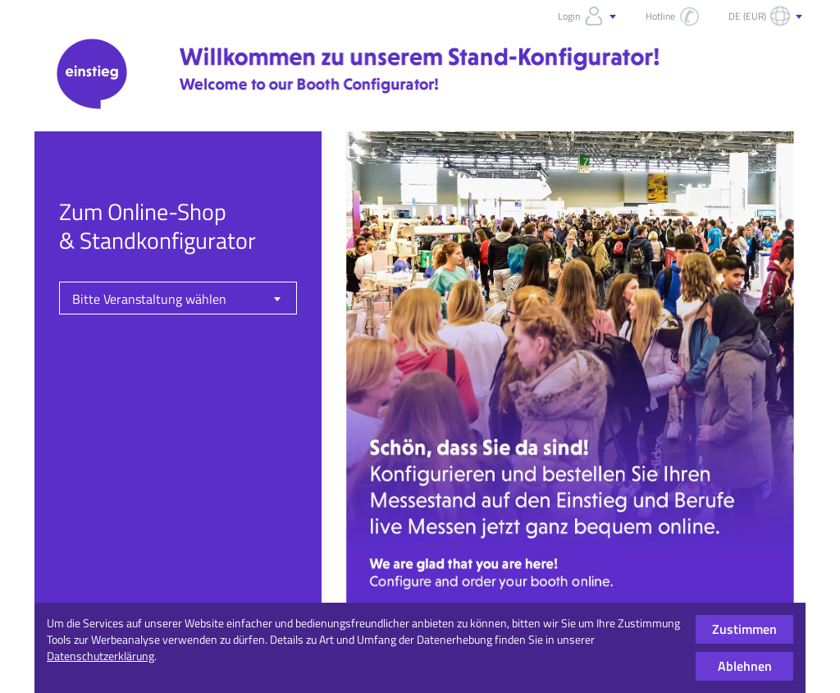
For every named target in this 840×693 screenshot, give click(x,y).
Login (588, 16)
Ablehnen (745, 666)
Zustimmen (744, 629)
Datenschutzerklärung (100, 655)
